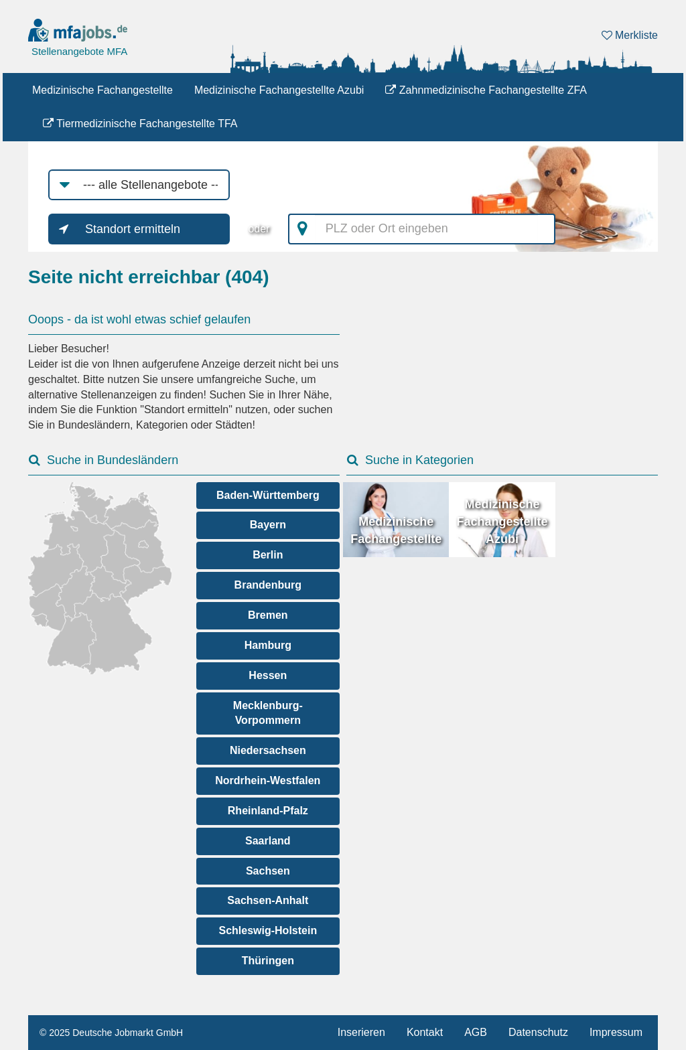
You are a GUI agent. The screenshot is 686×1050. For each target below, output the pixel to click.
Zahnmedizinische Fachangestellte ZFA (486, 90)
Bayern (268, 524)
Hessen (268, 675)
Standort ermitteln (132, 229)
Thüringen (268, 960)
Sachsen (268, 871)
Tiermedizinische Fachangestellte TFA (140, 123)
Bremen (268, 615)
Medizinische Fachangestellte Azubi (279, 90)
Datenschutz (538, 1032)
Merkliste (630, 35)
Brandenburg (267, 585)
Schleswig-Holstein (267, 930)
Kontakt (425, 1032)
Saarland (268, 840)
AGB (475, 1032)
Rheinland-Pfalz (268, 810)
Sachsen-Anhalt (267, 900)
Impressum (616, 1032)
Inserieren (361, 1032)
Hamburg (268, 645)
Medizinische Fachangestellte (102, 90)
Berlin (268, 554)
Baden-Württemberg (268, 495)
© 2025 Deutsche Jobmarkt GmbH (111, 1032)
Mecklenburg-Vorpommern (268, 713)
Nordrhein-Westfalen (267, 780)
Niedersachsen (268, 750)
